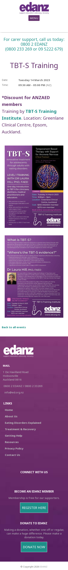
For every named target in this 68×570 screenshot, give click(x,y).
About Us (11, 416)
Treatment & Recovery (20, 429)
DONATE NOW (34, 547)
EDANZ (43, 566)
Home (9, 410)
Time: (5, 85)
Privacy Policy (14, 448)
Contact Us (12, 455)
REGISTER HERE (34, 508)
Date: (5, 80)
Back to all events (14, 327)
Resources (12, 442)
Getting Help (13, 435)
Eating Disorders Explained (22, 422)
